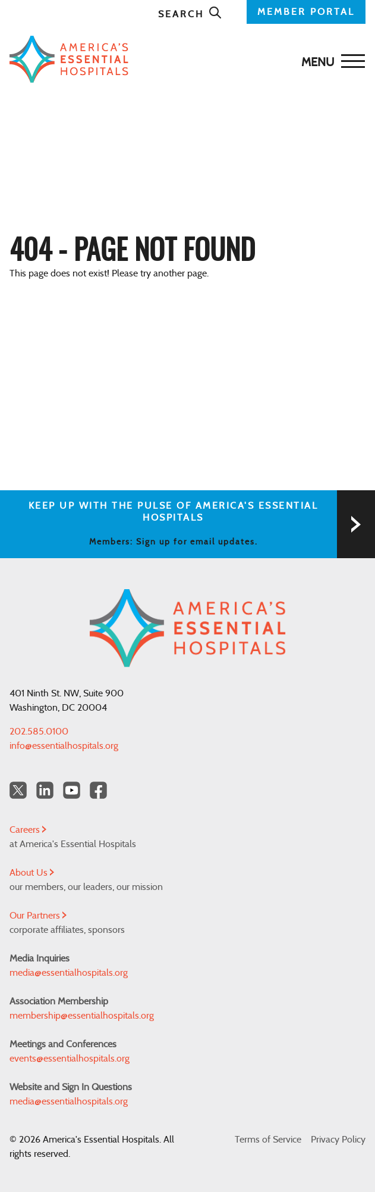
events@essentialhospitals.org (70, 1058)
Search (190, 14)
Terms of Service (268, 1139)
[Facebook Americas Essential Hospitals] (98, 790)
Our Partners (38, 915)
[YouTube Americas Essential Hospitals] (71, 790)
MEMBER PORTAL (306, 12)
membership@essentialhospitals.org (82, 1015)
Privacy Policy (338, 1139)
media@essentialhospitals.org (69, 973)
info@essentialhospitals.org (64, 746)
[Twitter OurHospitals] (18, 790)
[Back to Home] (185, 59)
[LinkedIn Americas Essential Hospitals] (44, 790)
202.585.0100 (39, 731)
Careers (28, 830)
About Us (32, 872)
